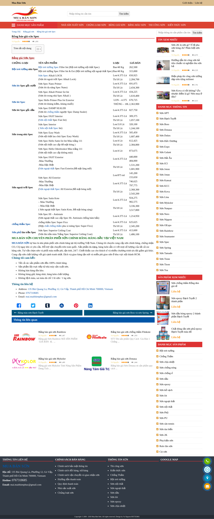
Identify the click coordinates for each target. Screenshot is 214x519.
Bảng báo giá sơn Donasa (124, 358)
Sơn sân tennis (166, 423)
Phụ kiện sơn (166, 440)
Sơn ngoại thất (46, 168)
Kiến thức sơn (177, 25)
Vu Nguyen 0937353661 (131, 516)
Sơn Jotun (164, 174)
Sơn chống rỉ (166, 373)
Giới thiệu (188, 3)
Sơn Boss (164, 124)
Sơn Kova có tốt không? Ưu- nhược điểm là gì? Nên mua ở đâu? (186, 93)
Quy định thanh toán (68, 483)
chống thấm (53, 112)
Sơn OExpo (165, 225)
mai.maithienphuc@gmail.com (41, 296)
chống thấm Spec (21, 224)
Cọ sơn (163, 451)
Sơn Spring (165, 247)
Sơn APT (164, 113)
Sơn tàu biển (166, 429)
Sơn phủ (16, 232)
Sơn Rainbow (166, 230)
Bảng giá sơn (117, 25)
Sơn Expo (164, 146)
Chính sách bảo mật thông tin (73, 466)
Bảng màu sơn (137, 25)
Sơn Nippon (165, 219)
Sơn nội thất (45, 120)
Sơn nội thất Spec (49, 128)
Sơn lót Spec (18, 102)
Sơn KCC (164, 186)
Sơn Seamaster (167, 236)
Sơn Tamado (165, 253)
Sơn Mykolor (166, 202)
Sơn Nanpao (165, 208)
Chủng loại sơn (96, 25)
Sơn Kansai (165, 180)
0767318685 (32, 293)
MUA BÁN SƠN (20, 243)
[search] (124, 13)
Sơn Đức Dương (168, 141)
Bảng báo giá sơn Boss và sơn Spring (131, 313)
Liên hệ (198, 3)
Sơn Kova (164, 191)
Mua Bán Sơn (96, 516)
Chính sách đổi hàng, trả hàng (73, 470)
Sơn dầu (163, 378)
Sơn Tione (164, 259)
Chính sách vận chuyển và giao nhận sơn (78, 475)
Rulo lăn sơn (165, 446)
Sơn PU (163, 418)
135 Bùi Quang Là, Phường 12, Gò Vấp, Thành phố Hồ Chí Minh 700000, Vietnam (70, 289)
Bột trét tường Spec (48, 67)
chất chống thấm (53, 226)
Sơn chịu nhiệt (166, 362)
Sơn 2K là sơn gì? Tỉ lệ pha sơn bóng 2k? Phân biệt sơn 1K (185, 48)
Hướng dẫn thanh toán (69, 479)
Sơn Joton (164, 169)
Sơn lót (16, 85)
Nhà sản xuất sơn (72, 25)
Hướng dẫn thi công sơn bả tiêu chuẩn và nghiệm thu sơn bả (186, 63)
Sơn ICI (163, 163)
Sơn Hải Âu (165, 158)
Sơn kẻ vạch (166, 390)
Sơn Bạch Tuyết (167, 118)
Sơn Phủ (163, 412)
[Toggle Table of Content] (37, 49)
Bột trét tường (20, 69)
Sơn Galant (165, 152)
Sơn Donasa (165, 129)
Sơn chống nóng (167, 367)
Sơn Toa (163, 270)
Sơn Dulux (165, 135)
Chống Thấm (166, 356)
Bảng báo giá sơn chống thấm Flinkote (130, 332)
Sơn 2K (163, 435)
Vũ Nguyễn (16, 41)
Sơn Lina (164, 197)
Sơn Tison (164, 264)
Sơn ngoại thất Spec (49, 189)
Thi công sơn (157, 25)
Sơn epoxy (164, 384)
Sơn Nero (164, 214)
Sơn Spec (43, 75)
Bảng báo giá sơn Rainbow (52, 332)
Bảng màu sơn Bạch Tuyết (31, 313)
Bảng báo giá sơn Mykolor (52, 358)
